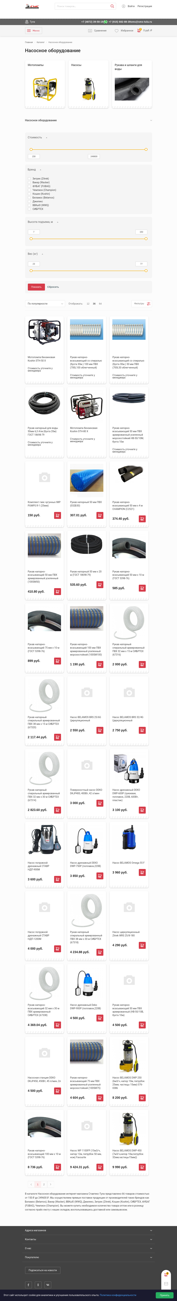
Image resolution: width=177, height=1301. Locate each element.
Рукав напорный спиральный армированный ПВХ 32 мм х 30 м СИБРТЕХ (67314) (44, 795)
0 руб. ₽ (144, 30)
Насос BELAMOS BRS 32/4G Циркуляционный (127, 719)
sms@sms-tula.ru (141, 21)
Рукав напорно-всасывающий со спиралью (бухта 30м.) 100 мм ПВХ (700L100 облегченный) (86, 362)
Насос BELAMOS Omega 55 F (128, 862)
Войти (131, 6)
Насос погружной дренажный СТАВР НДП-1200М (38, 935)
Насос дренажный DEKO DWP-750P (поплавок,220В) (85, 864)
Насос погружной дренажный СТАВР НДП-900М (38, 866)
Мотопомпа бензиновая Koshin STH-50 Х (41, 359)
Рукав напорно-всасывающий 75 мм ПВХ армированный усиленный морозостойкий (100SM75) (85, 1082)
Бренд (32, 169)
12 (88, 303)
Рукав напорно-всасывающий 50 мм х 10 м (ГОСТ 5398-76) (128, 575)
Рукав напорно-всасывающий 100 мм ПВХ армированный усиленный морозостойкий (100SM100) (86, 649)
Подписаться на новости (43, 1270)
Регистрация (145, 6)
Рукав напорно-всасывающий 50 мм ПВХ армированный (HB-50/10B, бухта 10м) (127, 1010)
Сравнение (100, 30)
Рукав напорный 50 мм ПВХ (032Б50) (86, 504)
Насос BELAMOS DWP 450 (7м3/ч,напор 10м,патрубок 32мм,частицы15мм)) (127, 1154)
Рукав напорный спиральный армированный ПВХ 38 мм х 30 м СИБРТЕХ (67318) (86, 937)
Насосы (76, 65)
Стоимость (35, 137)
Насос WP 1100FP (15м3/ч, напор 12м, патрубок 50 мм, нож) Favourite (85, 1154)
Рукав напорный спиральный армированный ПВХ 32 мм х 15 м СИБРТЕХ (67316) (128, 649)
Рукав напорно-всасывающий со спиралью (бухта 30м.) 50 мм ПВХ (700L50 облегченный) (128, 362)
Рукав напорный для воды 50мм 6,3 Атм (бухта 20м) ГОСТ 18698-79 (43, 431)
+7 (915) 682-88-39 (120, 21)
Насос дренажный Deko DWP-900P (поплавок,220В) (85, 1007)
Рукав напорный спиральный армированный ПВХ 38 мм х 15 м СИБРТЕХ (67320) (44, 722)
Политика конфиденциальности (118, 1295)
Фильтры (139, 303)
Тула (32, 21)
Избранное (127, 30)
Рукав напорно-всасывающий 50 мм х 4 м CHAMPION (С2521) (127, 505)
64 (100, 303)
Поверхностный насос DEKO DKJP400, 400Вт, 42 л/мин (86, 792)
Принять (164, 1295)
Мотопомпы (36, 65)
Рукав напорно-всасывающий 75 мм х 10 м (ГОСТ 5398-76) (43, 648)
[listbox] (45, 303)
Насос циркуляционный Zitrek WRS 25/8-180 (125, 934)
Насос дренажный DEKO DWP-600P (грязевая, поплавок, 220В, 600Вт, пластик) (126, 795)
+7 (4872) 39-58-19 (92, 21)
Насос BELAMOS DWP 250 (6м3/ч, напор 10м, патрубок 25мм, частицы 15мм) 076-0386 (128, 1082)
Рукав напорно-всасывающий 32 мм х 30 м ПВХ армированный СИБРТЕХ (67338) (43, 1010)
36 (94, 303)
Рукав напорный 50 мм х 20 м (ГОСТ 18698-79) (85, 573)
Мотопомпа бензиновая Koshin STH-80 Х (83, 430)
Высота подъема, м (40, 222)
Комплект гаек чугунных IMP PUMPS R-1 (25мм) (44, 504)
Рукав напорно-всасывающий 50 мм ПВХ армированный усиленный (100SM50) (43, 576)
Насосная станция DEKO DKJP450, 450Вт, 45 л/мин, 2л (44, 1079)
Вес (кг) (33, 253)
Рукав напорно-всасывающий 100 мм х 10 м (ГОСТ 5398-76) (44, 1154)
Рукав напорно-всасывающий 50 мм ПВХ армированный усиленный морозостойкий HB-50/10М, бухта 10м (128, 435)
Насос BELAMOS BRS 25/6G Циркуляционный (85, 719)
